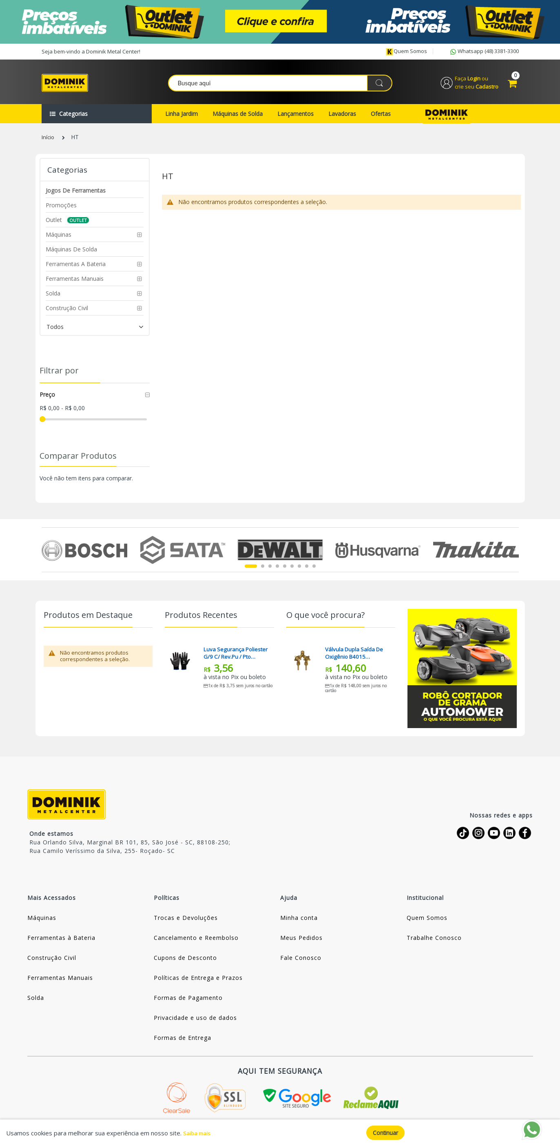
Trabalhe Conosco (434, 942)
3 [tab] (270, 570)
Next (514, 554)
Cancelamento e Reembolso (196, 942)
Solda (35, 1002)
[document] (280, 1132)
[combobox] (281, 85)
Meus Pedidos (301, 942)
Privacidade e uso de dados (195, 1022)
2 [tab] (262, 570)
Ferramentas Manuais (60, 982)
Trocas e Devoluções (186, 922)
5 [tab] (284, 570)
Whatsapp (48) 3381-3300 (484, 51)
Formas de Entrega (182, 1042)
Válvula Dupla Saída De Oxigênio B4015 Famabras (355, 657)
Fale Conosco (300, 962)
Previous (46, 554)
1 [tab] (251, 570)
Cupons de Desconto (185, 962)
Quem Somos (427, 922)
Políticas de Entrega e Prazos (198, 982)
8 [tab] (306, 570)
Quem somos (406, 51)
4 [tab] (277, 570)
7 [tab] (299, 570)
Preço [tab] (47, 399)
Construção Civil (51, 962)
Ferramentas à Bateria (61, 942)
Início (48, 142)
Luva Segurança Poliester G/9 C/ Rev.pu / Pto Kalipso (236, 657)
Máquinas (41, 922)
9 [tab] (314, 570)
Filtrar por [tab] (59, 374)
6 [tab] (292, 570)
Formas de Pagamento (188, 1002)
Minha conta (299, 922)
